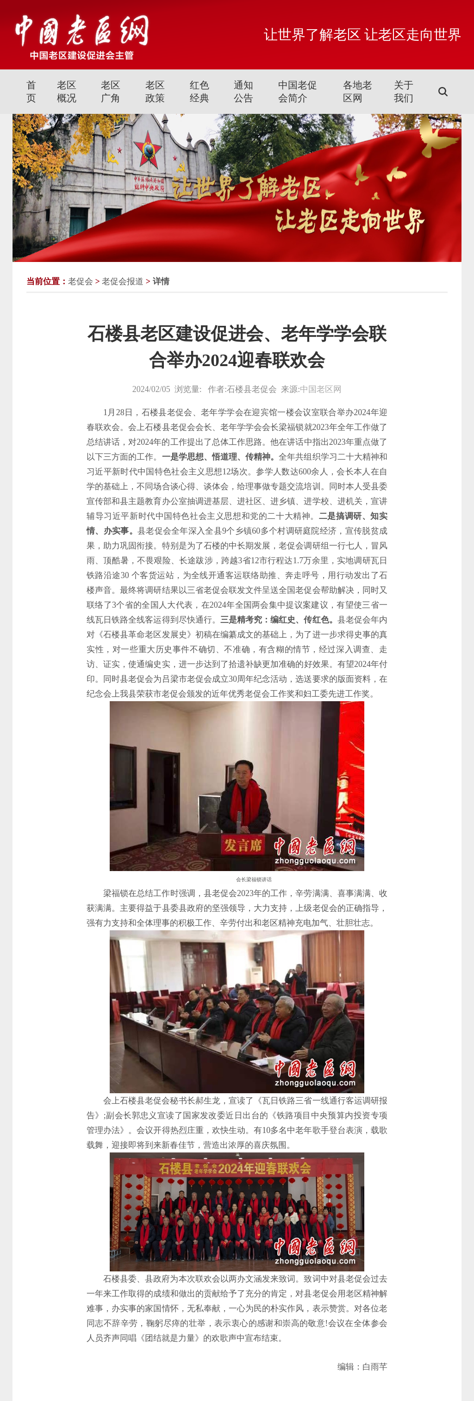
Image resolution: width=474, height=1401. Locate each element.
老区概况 (66, 92)
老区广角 (110, 92)
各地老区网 (357, 92)
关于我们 (403, 92)
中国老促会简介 (297, 92)
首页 (31, 92)
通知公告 (243, 92)
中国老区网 (321, 389)
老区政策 (155, 92)
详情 (161, 281)
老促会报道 (122, 281)
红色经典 (199, 92)
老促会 (80, 281)
